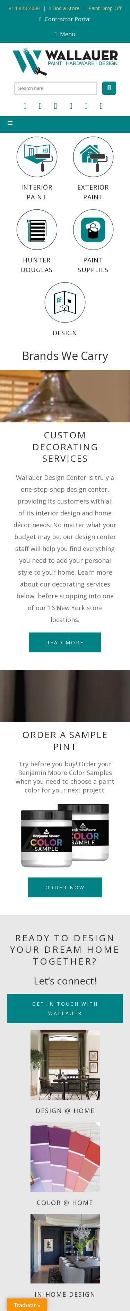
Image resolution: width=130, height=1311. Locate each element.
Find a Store (64, 8)
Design (64, 309)
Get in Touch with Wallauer (65, 1009)
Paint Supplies (93, 241)
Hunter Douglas (36, 241)
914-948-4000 (24, 8)
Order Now (65, 887)
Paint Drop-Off (104, 8)
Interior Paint (36, 168)
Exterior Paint (93, 168)
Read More (65, 642)
